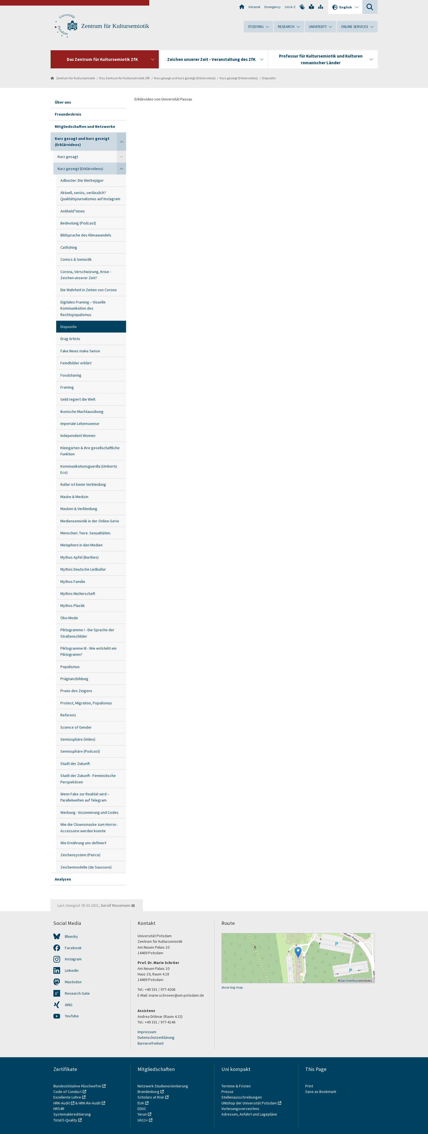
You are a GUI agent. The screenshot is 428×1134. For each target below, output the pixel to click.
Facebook (73, 947)
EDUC (142, 1108)
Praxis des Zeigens (76, 690)
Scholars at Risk (151, 1097)
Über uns (63, 102)
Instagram (73, 958)
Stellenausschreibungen (241, 1097)
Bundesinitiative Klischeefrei (77, 1085)
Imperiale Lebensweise (79, 423)
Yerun (142, 1114)
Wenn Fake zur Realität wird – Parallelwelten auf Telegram (84, 797)
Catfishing (68, 247)
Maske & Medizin (74, 496)
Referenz (68, 714)
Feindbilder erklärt (75, 362)
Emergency (272, 7)
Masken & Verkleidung (78, 508)
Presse (227, 1091)
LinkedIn (72, 970)
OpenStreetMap (348, 980)
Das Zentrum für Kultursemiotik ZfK (124, 78)
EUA (141, 1103)
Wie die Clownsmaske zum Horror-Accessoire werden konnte (88, 827)
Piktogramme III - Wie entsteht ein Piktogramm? (88, 651)
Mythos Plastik (72, 605)
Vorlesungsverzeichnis (240, 1108)
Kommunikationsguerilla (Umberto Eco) (88, 469)
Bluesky (71, 936)
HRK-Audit (61, 1103)
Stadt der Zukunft (75, 763)
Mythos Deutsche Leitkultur (83, 569)
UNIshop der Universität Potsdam (249, 1103)
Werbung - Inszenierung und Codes (89, 812)
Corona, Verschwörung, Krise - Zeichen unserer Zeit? (85, 274)
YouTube (72, 1015)
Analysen (63, 879)
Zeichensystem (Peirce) (80, 854)
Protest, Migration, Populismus (86, 702)
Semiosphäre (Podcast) (80, 751)
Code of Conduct (67, 1091)
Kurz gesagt (68, 156)
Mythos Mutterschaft (77, 593)
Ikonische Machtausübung (81, 411)
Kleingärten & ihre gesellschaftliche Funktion (90, 450)
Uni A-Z (290, 7)
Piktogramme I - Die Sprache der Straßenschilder (87, 632)
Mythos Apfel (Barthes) (79, 557)
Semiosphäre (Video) (77, 739)
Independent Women (77, 435)
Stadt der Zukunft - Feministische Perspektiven (88, 778)
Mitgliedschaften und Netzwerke (85, 126)
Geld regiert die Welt (77, 399)
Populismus (70, 666)
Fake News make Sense (80, 350)
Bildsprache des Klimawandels (85, 235)
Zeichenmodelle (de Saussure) (86, 867)
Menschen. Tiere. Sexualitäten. (85, 532)
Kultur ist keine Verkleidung (83, 484)
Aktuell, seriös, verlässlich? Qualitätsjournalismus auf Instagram (90, 195)
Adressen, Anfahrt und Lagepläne (249, 1114)
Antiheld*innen (72, 211)
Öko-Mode (69, 617)
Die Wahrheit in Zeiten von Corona (88, 289)
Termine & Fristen (236, 1085)
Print (309, 1085)
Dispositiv (269, 78)
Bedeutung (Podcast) (78, 223)
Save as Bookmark (320, 1091)
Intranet (254, 7)
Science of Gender (76, 727)
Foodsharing (70, 375)
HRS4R (58, 1108)
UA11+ (143, 1120)
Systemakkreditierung (72, 1114)
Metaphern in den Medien (81, 544)
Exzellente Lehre (67, 1097)
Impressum (147, 1031)
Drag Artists (70, 338)
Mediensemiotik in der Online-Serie (89, 520)
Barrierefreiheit (151, 1043)
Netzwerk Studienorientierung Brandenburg (163, 1088)
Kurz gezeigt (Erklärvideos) (239, 78)
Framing (67, 387)
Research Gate (77, 993)
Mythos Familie (72, 581)
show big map (232, 987)
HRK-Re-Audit (90, 1103)
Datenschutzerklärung (156, 1037)
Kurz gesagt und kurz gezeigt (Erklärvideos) (185, 78)
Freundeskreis (68, 114)
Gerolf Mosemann (115, 905)
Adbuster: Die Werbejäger (82, 180)
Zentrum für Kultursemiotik (115, 26)
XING (68, 1004)
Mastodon (73, 981)
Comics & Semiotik (76, 259)
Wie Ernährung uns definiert (83, 842)
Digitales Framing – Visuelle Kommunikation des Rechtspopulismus (83, 308)
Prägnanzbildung (74, 678)
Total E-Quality (65, 1120)
